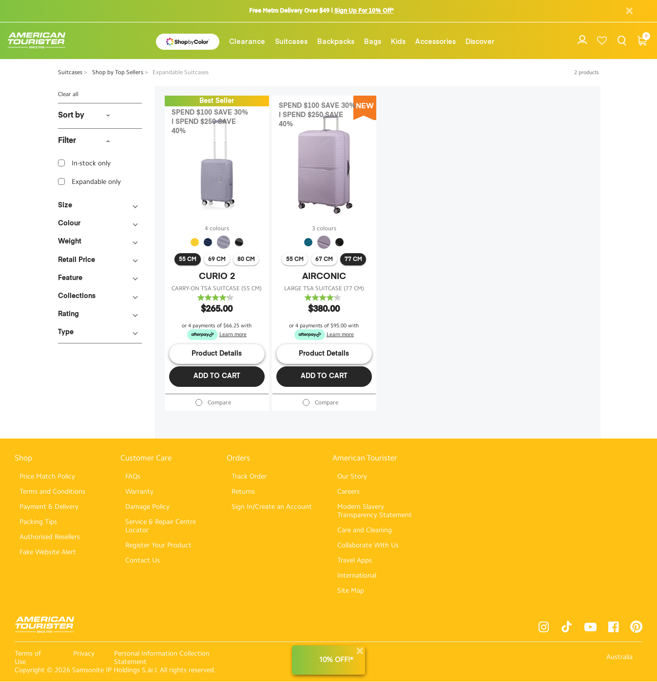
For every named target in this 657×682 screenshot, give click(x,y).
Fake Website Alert (47, 552)
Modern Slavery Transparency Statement (374, 511)
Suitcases (291, 41)
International (356, 576)
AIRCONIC (324, 276)
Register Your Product (158, 546)
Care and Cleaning (364, 530)
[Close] (359, 651)
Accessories (435, 41)
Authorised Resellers (49, 537)
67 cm (324, 259)
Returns (243, 492)
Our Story (352, 477)
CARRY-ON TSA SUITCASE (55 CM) (217, 288)
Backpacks (335, 41)
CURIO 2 (217, 276)
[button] (247, 41)
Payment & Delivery (48, 507)
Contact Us (142, 561)
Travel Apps (354, 561)
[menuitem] (247, 41)
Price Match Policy (47, 477)
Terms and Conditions (52, 492)
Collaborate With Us (368, 546)
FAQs (132, 477)
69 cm (217, 259)
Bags (372, 41)
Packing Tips (38, 522)
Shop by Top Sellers (118, 72)
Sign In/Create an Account (272, 507)
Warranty (139, 492)
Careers (348, 492)
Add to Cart (216, 376)
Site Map (350, 591)
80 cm (246, 259)
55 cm (187, 259)
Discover (480, 41)
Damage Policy (147, 507)
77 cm (353, 259)
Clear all (68, 94)
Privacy (84, 654)
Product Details (217, 353)
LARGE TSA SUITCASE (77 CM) (324, 288)
